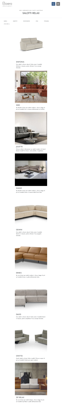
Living (33, 385)
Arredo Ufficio (48, 385)
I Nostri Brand (21, 385)
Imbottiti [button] (15, 22)
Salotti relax (40, 10)
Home (20, 10)
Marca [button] (5, 22)
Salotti (34, 10)
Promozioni (34, 386)
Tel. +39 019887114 (9, 388)
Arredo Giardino (49, 386)
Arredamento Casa (27, 10)
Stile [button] (37, 22)
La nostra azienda (22, 382)
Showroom (20, 383)
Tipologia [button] (46, 22)
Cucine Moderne (35, 382)
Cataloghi (20, 386)
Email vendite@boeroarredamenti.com (11, 390)
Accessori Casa (48, 383)
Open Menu (58, 4)
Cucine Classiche (36, 383)
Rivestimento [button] (27, 22)
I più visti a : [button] (7, 25)
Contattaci (20, 388)
